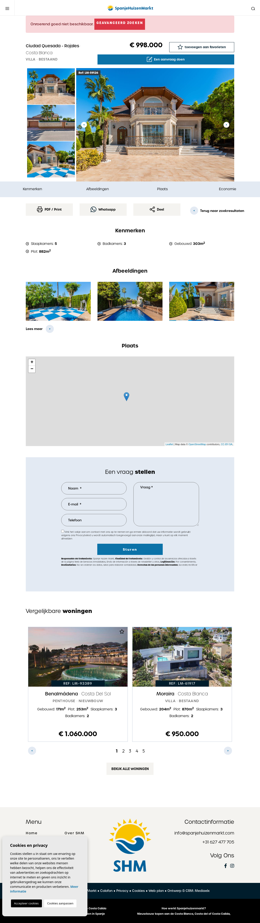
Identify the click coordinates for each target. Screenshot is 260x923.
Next (226, 124)
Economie (227, 189)
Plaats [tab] (162, 189)
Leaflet (169, 444)
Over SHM (74, 833)
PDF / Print (49, 209)
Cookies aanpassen (60, 903)
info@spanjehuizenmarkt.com (204, 833)
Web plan (156, 891)
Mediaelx (202, 891)
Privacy (122, 891)
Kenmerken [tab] (32, 189)
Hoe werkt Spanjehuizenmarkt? (184, 908)
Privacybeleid (84, 535)
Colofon (106, 891)
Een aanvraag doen (166, 59)
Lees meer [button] (34, 329)
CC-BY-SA (226, 444)
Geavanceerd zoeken (119, 23)
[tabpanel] (78, 684)
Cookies (138, 891)
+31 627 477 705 (218, 842)
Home (31, 833)
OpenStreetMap (197, 444)
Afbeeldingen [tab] (97, 189)
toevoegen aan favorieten (202, 47)
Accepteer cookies (26, 903)
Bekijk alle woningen (130, 769)
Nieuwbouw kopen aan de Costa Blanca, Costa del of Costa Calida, (183, 914)
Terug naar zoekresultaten (212, 211)
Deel (157, 209)
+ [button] (31, 362)
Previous (84, 124)
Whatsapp (103, 209)
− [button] (31, 369)
